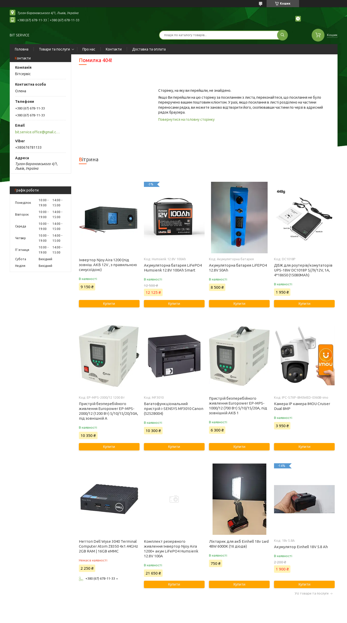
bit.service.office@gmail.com (37, 132)
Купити (109, 304)
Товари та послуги (54, 49)
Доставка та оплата (149, 49)
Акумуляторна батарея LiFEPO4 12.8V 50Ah (238, 267)
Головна (21, 49)
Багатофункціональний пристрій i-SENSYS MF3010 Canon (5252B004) (173, 408)
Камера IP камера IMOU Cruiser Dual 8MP (302, 406)
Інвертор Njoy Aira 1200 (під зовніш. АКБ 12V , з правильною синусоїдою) (108, 265)
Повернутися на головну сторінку (186, 119)
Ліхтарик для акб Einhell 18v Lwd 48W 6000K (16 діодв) (239, 543)
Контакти (114, 49)
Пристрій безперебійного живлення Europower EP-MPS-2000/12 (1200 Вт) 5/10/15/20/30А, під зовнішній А (108, 410)
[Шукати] (282, 35)
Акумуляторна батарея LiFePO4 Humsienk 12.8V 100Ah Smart (173, 267)
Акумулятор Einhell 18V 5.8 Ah (301, 547)
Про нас (88, 49)
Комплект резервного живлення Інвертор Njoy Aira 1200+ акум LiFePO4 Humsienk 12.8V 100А (171, 548)
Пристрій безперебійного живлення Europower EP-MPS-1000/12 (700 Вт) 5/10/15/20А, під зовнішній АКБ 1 (238, 405)
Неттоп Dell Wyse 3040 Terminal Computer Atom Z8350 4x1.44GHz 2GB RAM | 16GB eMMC (108, 546)
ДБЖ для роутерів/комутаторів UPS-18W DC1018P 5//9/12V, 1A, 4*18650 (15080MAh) (303, 270)
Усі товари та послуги (312, 593)
